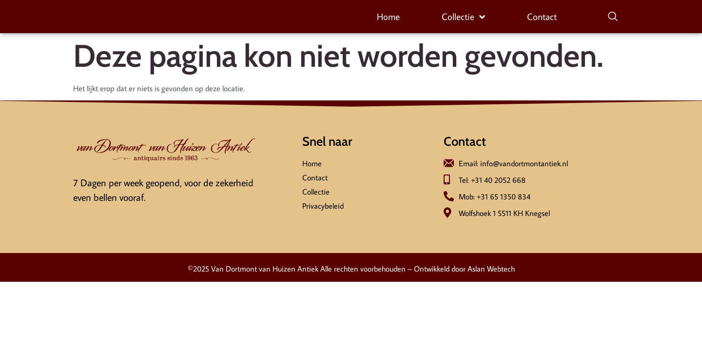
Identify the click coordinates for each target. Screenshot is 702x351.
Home (388, 17)
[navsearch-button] (613, 17)
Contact (542, 17)
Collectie (463, 17)
